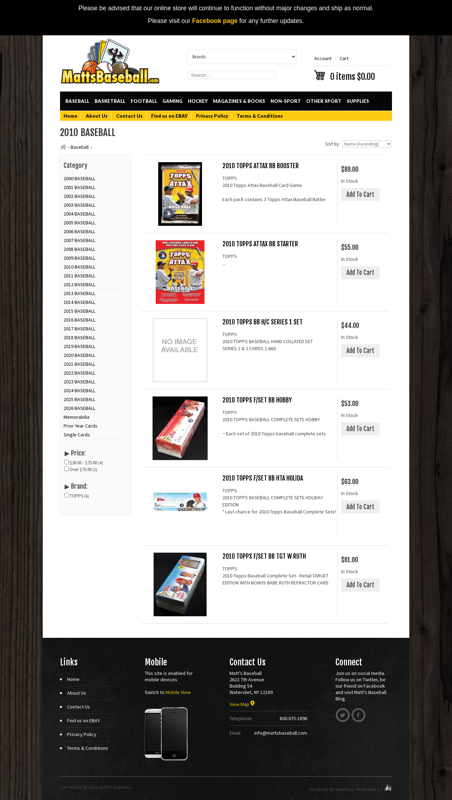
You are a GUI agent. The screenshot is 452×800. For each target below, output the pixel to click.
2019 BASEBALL (79, 346)
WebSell (345, 789)
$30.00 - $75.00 (84, 463)
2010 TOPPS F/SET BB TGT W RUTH (264, 556)
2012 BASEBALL (79, 284)
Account (323, 58)
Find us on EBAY (169, 116)
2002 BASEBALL (79, 196)
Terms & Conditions (260, 116)
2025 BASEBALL (79, 399)
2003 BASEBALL (79, 205)
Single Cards (77, 434)
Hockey (198, 101)
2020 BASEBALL (79, 355)
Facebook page (215, 20)
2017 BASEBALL (79, 328)
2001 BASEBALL (79, 187)
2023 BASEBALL (79, 381)
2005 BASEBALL (79, 222)
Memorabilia (76, 417)
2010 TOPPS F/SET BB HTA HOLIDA (262, 478)
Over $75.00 (81, 469)
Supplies (358, 101)
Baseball (77, 101)
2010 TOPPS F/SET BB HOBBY (257, 400)
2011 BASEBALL (79, 275)
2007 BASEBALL (79, 240)
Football (144, 101)
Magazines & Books (239, 101)
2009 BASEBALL (79, 258)
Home (70, 116)
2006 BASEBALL (79, 231)
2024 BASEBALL (79, 390)
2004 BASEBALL (79, 214)
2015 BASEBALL (79, 311)
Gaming (172, 101)
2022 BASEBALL (79, 373)
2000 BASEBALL (79, 178)
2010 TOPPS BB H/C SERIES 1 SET (262, 322)
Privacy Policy (212, 116)
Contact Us (129, 116)
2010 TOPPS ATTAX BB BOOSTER (260, 166)
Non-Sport (285, 101)
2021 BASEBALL (79, 364)
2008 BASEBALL (79, 249)
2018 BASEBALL (79, 337)
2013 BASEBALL (79, 293)
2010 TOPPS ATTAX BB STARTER (260, 244)
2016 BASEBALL (79, 320)
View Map (242, 704)
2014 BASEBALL (79, 302)
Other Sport (323, 101)
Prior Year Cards (80, 426)
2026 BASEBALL (79, 408)
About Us (97, 116)
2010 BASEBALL (79, 267)
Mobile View (178, 692)
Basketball (110, 101)
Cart (353, 67)
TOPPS (77, 496)
